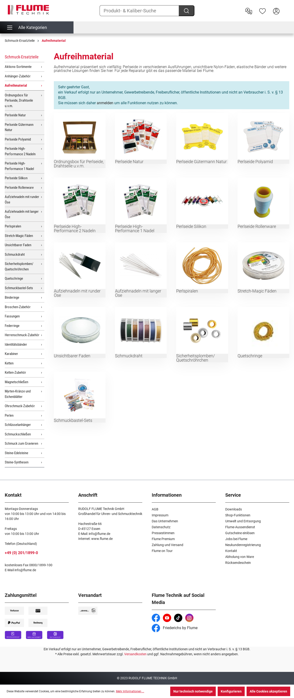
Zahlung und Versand (167, 545)
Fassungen (12, 316)
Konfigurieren (231, 691)
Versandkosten (135, 654)
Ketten (9, 363)
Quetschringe (14, 278)
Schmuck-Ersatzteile (21, 56)
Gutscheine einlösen (240, 533)
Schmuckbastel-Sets (19, 288)
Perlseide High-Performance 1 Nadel (19, 166)
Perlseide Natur (15, 115)
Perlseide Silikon (16, 178)
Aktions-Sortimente (18, 67)
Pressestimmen (163, 533)
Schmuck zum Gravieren (21, 443)
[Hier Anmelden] (276, 11)
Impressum (160, 515)
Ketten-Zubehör (15, 372)
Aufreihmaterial (16, 85)
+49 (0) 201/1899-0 (21, 553)
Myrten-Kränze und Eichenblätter (18, 394)
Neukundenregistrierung (243, 545)
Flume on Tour (162, 551)
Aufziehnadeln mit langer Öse (22, 214)
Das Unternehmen (165, 521)
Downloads (233, 509)
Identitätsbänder (16, 344)
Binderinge (12, 297)
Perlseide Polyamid (18, 139)
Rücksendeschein (238, 563)
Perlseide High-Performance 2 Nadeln (20, 151)
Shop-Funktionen (237, 515)
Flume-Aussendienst (240, 527)
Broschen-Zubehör (18, 307)
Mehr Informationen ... (130, 691)
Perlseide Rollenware (19, 187)
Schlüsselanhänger (18, 425)
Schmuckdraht (15, 254)
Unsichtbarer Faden (18, 245)
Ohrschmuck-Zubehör (20, 406)
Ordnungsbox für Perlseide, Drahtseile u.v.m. (19, 100)
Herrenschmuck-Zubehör (22, 335)
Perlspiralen (13, 226)
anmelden (105, 103)
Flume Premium (163, 539)
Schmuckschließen (18, 434)
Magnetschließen (16, 382)
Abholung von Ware (239, 557)
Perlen (9, 415)
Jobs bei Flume (236, 539)
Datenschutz (161, 527)
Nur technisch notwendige (193, 691)
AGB (155, 509)
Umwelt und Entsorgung (243, 521)
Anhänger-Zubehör (18, 76)
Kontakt (231, 551)
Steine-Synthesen (16, 462)
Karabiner (11, 354)
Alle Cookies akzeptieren (268, 691)
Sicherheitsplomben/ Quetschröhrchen (19, 266)
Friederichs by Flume (175, 628)
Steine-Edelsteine (16, 453)
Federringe (12, 326)
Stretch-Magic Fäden (19, 236)
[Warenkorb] (286, 7)
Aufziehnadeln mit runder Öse (22, 199)
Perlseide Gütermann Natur (19, 127)
